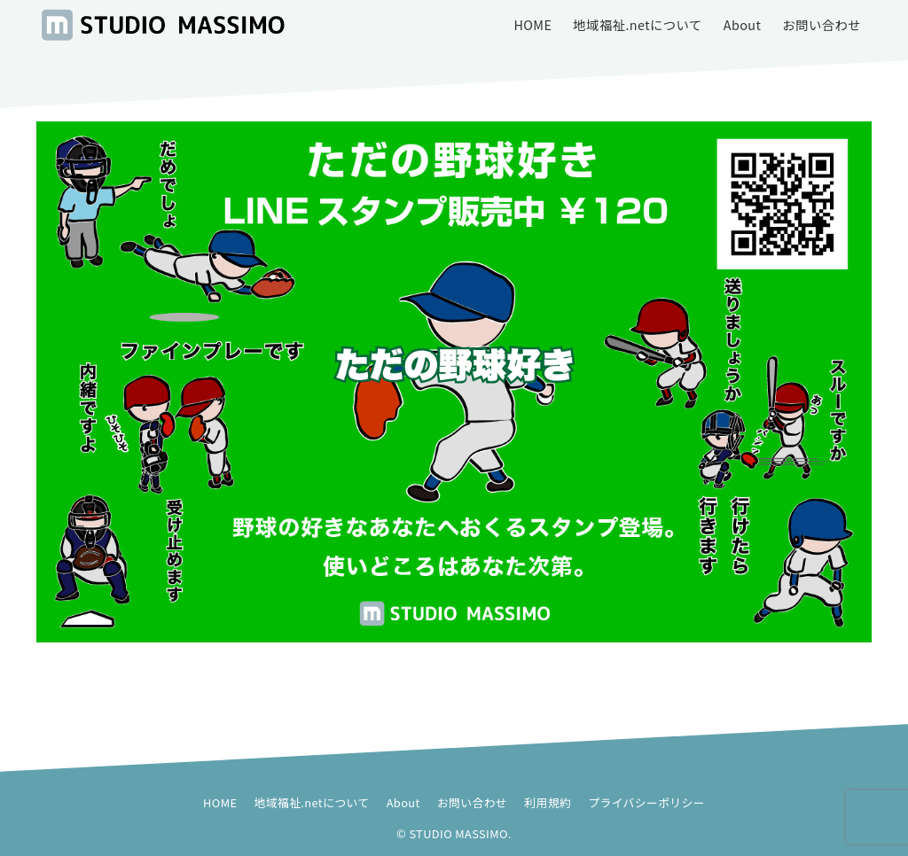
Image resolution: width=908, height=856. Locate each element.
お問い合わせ (472, 802)
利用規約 (547, 802)
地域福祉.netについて (312, 802)
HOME (220, 802)
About (403, 802)
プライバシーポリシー (646, 802)
